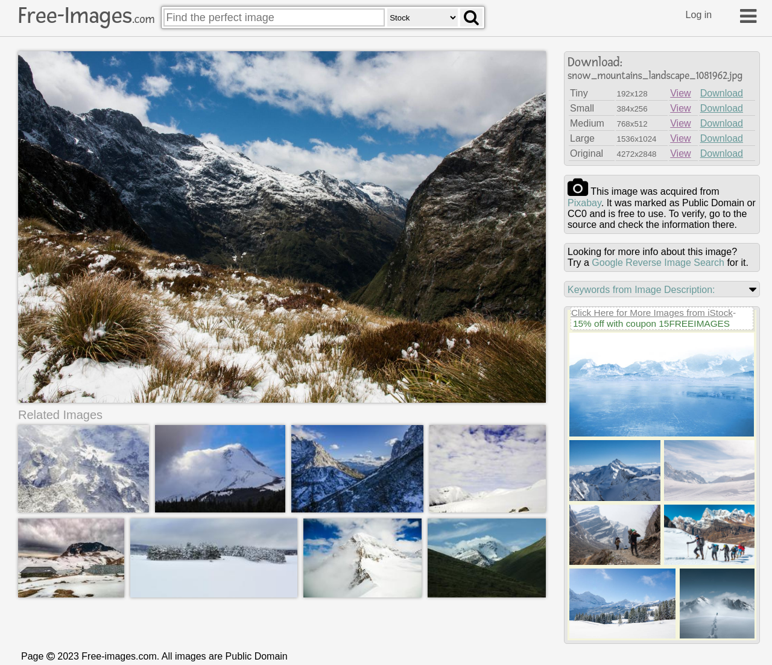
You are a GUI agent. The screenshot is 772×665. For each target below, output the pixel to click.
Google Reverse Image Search (658, 262)
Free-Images (86, 16)
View (680, 93)
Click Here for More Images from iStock (652, 312)
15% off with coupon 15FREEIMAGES (651, 323)
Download (721, 93)
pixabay (584, 203)
